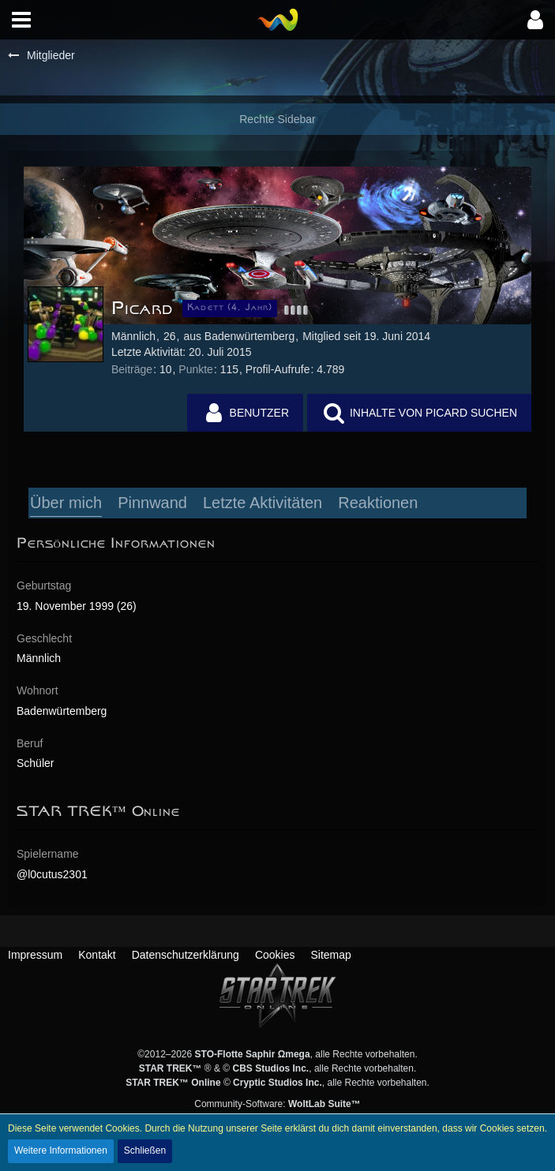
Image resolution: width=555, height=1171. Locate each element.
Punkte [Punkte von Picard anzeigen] (195, 369)
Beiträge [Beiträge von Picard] (131, 369)
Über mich (66, 502)
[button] (21, 19)
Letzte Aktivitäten (262, 502)
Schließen (145, 1150)
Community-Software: (277, 1103)
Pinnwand (152, 502)
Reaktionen (378, 502)
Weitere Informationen (60, 1150)
